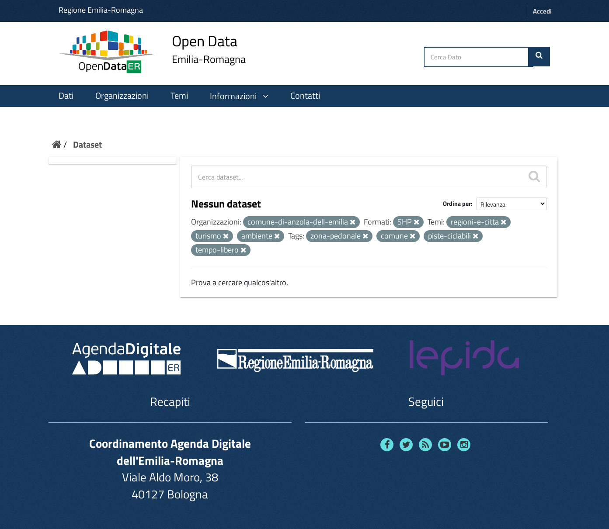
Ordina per (457, 203)
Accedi (542, 11)
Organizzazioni (122, 95)
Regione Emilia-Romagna (101, 10)
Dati (66, 95)
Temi (179, 95)
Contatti (305, 95)
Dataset (87, 144)
